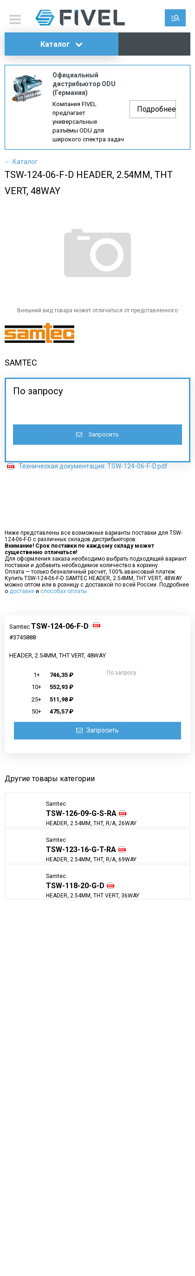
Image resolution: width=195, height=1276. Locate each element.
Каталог (61, 44)
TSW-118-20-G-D (75, 885)
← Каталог (21, 161)
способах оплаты (63, 591)
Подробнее (156, 109)
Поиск (175, 17)
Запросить (97, 434)
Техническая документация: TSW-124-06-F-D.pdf (93, 466)
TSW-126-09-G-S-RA (81, 813)
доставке (21, 591)
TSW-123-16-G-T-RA (81, 849)
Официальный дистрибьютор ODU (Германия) (84, 83)
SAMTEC (21, 362)
